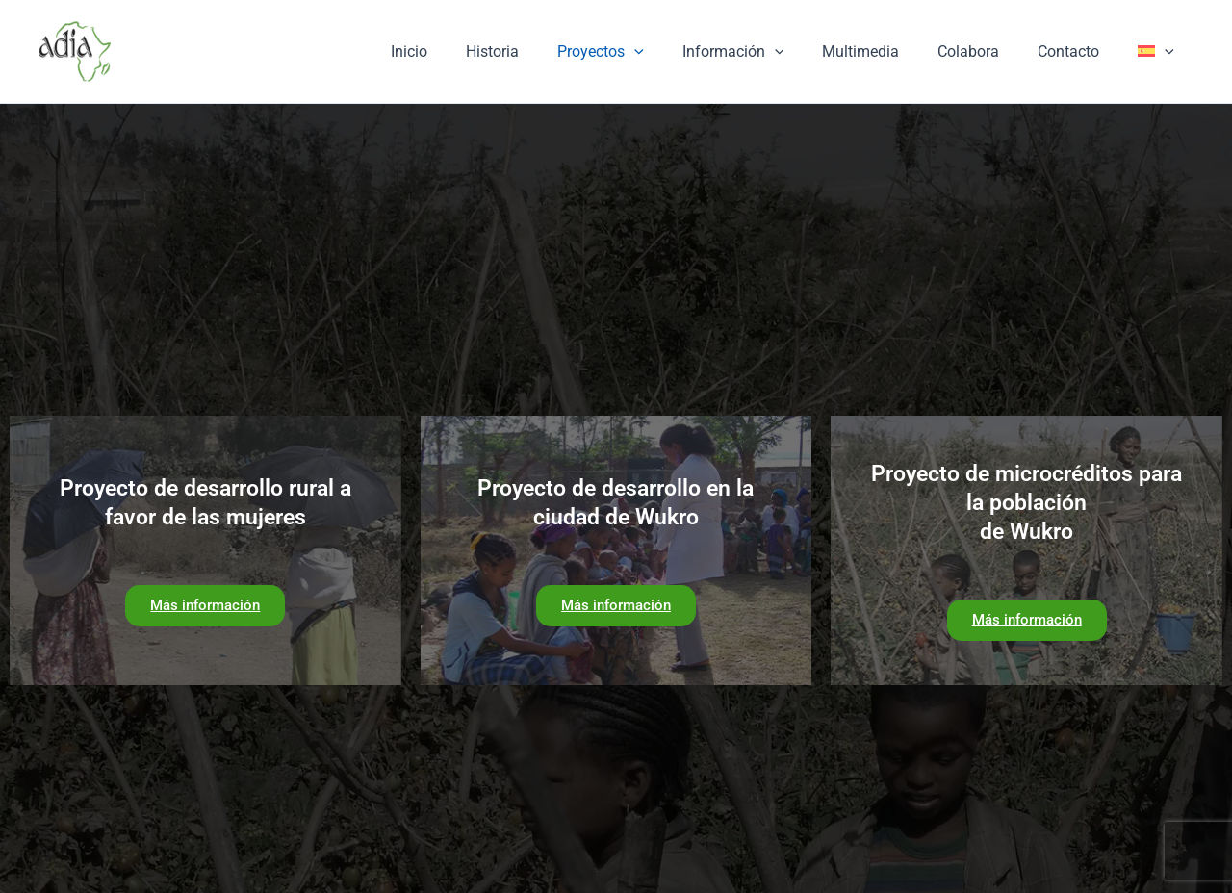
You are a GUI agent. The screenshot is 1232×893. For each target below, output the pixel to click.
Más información (205, 605)
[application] (676, 52)
